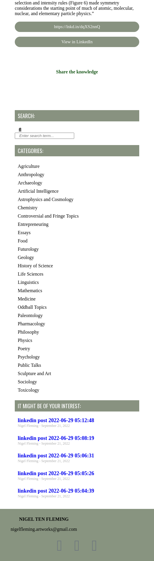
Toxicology (28, 390)
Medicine (26, 298)
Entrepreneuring (33, 224)
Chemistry (28, 207)
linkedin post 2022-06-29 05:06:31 (56, 456)
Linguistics (28, 282)
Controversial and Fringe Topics (48, 215)
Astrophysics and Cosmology (45, 199)
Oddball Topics (32, 307)
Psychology (29, 356)
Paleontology (30, 315)
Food (22, 240)
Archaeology (30, 182)
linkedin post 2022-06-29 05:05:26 (56, 473)
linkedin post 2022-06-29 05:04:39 (56, 491)
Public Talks (29, 365)
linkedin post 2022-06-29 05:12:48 (56, 420)
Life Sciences (30, 274)
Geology (26, 257)
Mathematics (30, 290)
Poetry (24, 348)
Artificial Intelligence (38, 191)
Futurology (28, 249)
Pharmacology (31, 323)
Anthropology (31, 174)
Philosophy (28, 332)
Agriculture (29, 166)
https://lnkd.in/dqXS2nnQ (77, 26)
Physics (25, 340)
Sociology (27, 381)
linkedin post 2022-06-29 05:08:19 (56, 438)
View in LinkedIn (77, 41)
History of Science (35, 265)
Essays (24, 232)
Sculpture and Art (34, 373)
